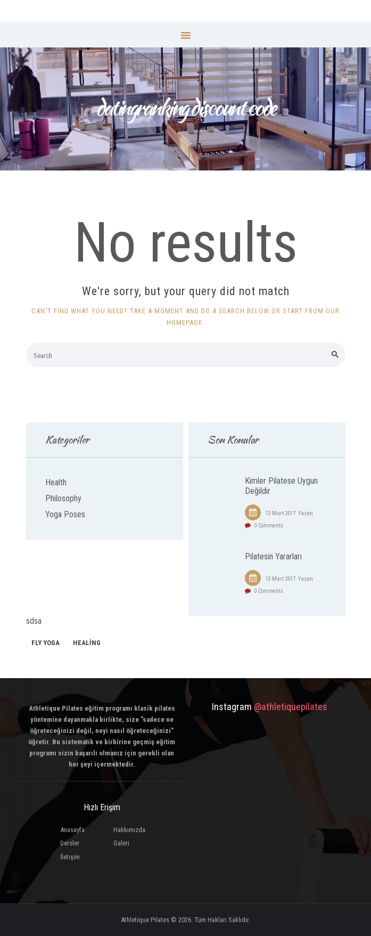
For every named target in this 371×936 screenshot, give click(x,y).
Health (56, 482)
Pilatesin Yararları (273, 556)
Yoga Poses (65, 514)
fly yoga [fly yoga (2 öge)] (45, 643)
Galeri (121, 843)
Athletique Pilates (145, 920)
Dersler (69, 843)
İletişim (70, 857)
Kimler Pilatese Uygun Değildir (281, 485)
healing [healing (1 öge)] (87, 643)
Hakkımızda (129, 830)
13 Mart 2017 (280, 513)
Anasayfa (72, 830)
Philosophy (63, 498)
